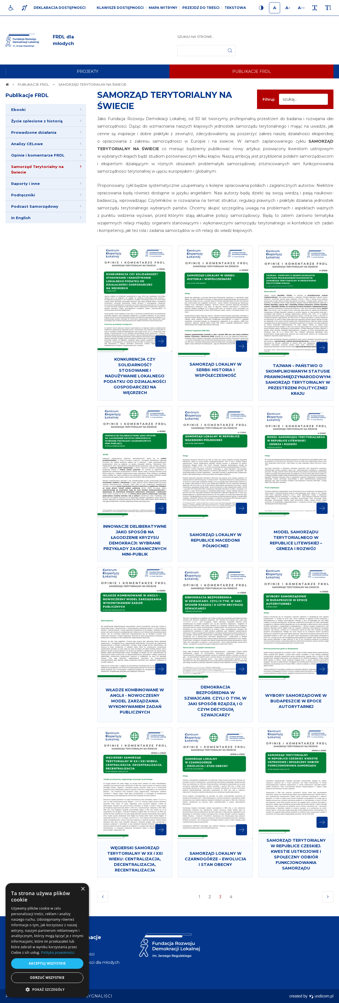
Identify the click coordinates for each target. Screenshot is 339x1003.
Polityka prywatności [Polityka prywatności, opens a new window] (57, 952)
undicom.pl (321, 996)
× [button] (83, 889)
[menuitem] (88, 71)
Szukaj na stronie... (196, 36)
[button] (47, 989)
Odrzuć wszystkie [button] (47, 977)
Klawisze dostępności (120, 8)
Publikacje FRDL (27, 95)
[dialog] (47, 940)
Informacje (86, 937)
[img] (71, 40)
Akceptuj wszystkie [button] (47, 963)
